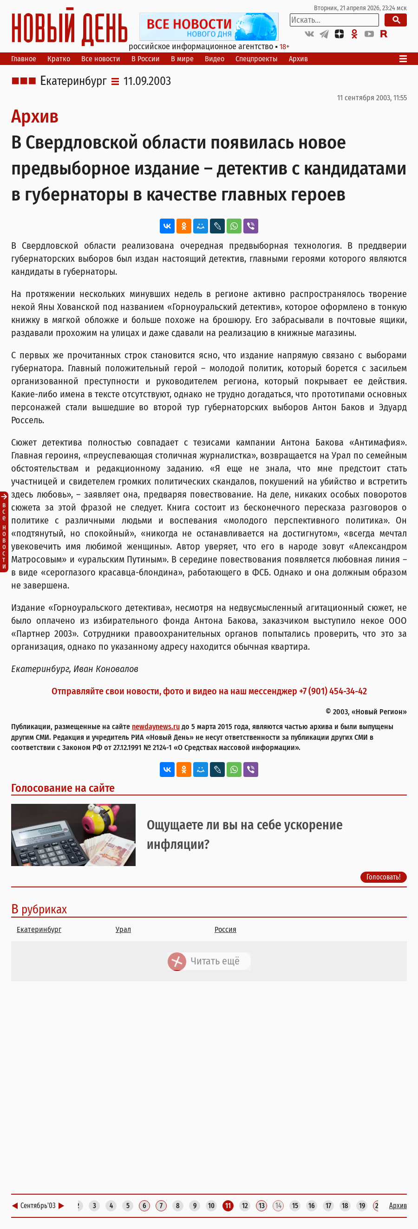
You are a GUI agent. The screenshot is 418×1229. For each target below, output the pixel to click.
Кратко (58, 58)
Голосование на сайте (63, 788)
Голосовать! (383, 877)
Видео (214, 58)
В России (145, 58)
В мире (182, 58)
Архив (298, 58)
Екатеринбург (73, 81)
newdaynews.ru (156, 726)
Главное (23, 58)
